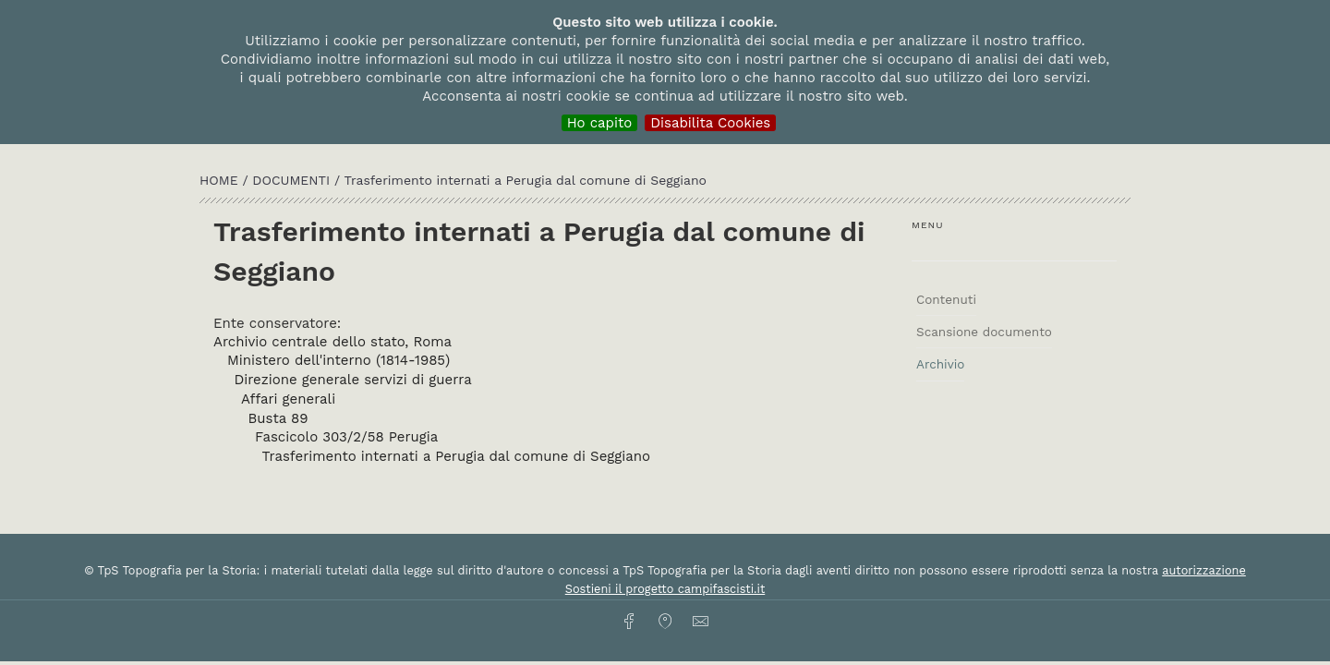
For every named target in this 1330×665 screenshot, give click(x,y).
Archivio (940, 364)
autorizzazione (1204, 570)
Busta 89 (278, 418)
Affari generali (288, 399)
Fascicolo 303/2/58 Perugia (346, 437)
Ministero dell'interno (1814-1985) (338, 360)
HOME (221, 180)
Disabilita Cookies (710, 123)
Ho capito (600, 123)
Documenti (293, 180)
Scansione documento (984, 331)
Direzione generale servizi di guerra (353, 379)
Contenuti (946, 299)
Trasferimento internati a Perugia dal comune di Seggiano (456, 456)
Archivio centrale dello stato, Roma (332, 341)
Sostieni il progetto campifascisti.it (665, 589)
